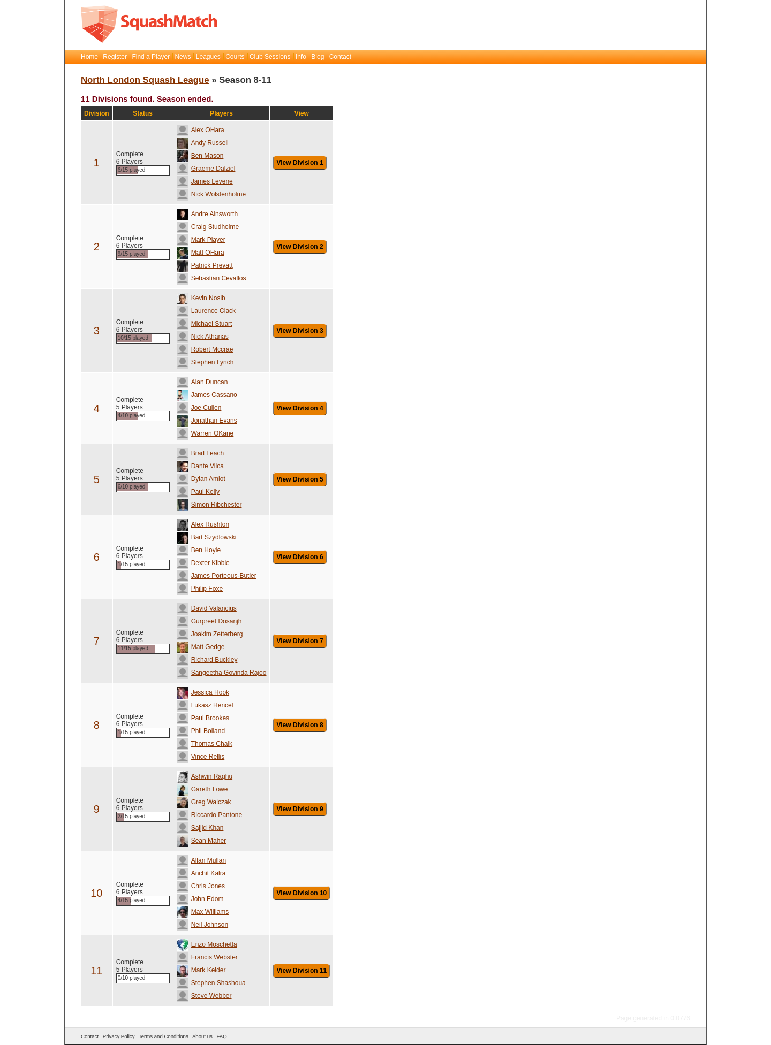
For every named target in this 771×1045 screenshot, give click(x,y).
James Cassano (207, 395)
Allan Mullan (201, 860)
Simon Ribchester (209, 504)
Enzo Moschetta (207, 944)
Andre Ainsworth (207, 214)
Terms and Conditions (163, 1036)
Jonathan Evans (207, 420)
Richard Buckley (207, 659)
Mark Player (201, 239)
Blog (317, 56)
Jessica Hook (203, 692)
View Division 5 (299, 479)
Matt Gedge (201, 647)
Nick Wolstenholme (211, 194)
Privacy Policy (119, 1036)
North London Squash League (145, 80)
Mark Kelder (201, 970)
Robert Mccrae (205, 349)
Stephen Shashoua (211, 983)
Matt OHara (200, 252)
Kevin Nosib (201, 298)
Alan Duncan (202, 382)
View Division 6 (299, 557)
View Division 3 (299, 330)
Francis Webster (207, 957)
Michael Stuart (204, 323)
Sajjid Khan (200, 828)
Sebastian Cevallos (211, 278)
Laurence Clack (206, 311)
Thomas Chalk (204, 743)
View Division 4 (299, 408)
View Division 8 (299, 725)
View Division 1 (299, 162)
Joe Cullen (199, 407)
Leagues (208, 56)
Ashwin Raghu (204, 776)
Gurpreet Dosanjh (209, 621)
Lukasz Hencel (205, 705)
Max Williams (203, 912)
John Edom (200, 899)
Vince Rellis (200, 756)
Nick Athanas (203, 336)
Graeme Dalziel (206, 168)
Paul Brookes (203, 718)
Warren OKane (205, 433)
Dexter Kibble (203, 563)
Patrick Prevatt (205, 265)
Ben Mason (200, 155)
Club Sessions (270, 56)
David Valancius (207, 608)
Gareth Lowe (202, 789)
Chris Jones (201, 886)
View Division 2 (299, 246)
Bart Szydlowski (207, 537)
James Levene (205, 181)
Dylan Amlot (201, 479)
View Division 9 (299, 809)
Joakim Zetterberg (210, 634)
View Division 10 (301, 893)
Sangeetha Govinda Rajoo (222, 672)
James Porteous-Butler (216, 575)
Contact (340, 56)
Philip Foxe (200, 588)
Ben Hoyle (199, 550)
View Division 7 (299, 641)
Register (115, 56)
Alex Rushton (203, 524)
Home (89, 56)
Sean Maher (201, 840)
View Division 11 (301, 970)
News (183, 56)
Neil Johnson (202, 924)
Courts (234, 56)
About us (202, 1036)
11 (96, 971)
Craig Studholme (208, 227)
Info (301, 56)
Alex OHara (200, 130)
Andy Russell (203, 143)
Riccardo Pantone (209, 815)
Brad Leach (200, 453)
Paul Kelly (198, 491)
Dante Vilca (200, 466)
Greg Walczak (204, 802)
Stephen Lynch (205, 362)
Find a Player (151, 56)
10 (96, 893)
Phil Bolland (201, 731)
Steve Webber (204, 996)
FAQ (221, 1036)
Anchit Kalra (201, 873)
